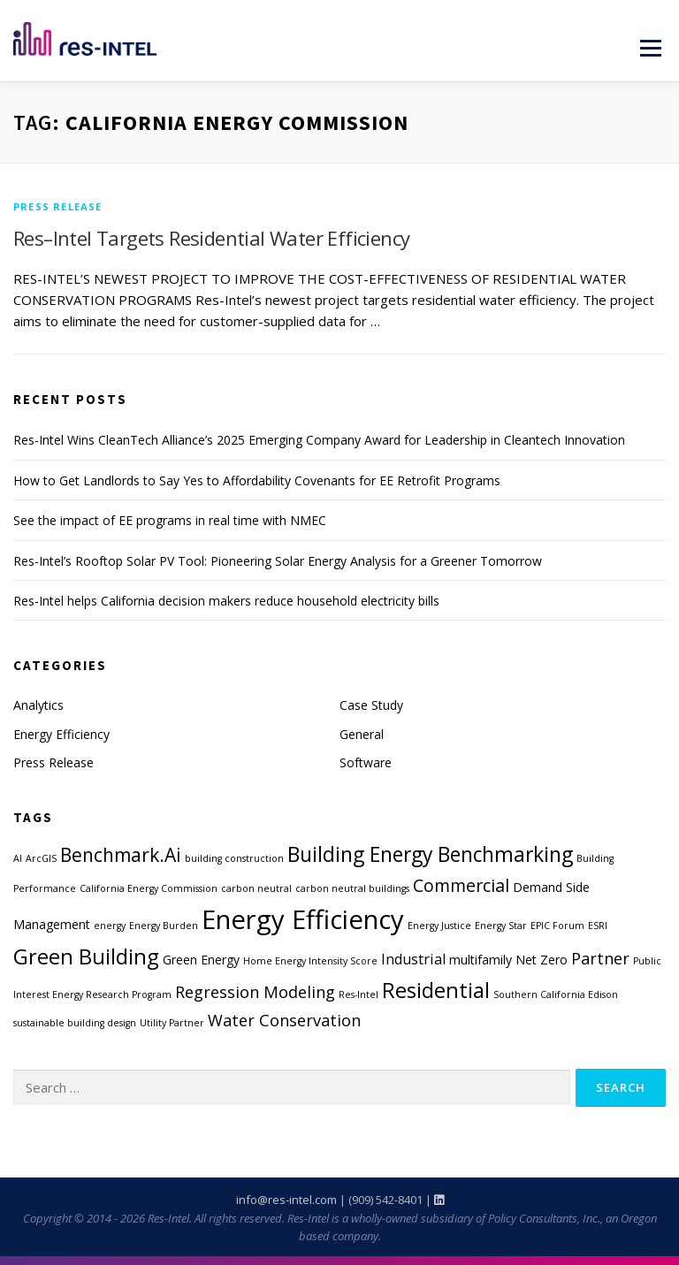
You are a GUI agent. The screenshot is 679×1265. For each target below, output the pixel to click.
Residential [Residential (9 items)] (436, 990)
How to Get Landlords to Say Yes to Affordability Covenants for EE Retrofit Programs (256, 480)
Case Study (371, 705)
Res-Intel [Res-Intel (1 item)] (358, 994)
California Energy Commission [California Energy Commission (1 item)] (148, 888)
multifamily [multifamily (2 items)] (480, 959)
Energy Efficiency (61, 734)
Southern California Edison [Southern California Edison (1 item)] (555, 994)
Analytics (38, 705)
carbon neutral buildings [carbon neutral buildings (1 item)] (352, 888)
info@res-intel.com (286, 1200)
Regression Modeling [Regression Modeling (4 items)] (255, 991)
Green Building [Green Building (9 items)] (86, 956)
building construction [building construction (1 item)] (234, 858)
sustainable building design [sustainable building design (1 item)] (74, 1023)
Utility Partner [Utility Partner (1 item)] (172, 1023)
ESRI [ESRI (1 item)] (597, 925)
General (362, 734)
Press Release (58, 206)
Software (366, 762)
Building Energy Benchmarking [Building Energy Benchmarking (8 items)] (430, 854)
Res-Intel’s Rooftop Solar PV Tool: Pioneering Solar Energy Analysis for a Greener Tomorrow (277, 560)
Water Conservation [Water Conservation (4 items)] (284, 1020)
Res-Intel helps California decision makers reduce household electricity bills (226, 600)
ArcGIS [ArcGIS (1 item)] (41, 858)
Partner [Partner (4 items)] (600, 958)
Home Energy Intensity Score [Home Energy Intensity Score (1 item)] (310, 961)
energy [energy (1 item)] (110, 925)
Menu (650, 48)
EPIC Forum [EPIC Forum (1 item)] (557, 925)
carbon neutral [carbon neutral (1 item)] (256, 888)
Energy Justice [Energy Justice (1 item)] (439, 925)
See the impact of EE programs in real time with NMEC (169, 520)
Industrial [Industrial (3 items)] (413, 959)
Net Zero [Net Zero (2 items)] (541, 959)
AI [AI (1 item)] (17, 858)
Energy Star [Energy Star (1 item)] (501, 925)
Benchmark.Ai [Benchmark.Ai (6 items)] (120, 854)
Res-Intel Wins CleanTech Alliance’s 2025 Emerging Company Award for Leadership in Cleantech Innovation (319, 439)
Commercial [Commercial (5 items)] (461, 885)
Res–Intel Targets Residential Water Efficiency (211, 238)
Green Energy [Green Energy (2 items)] (201, 959)
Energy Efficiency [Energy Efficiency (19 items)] (303, 919)
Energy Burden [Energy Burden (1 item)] (163, 925)
